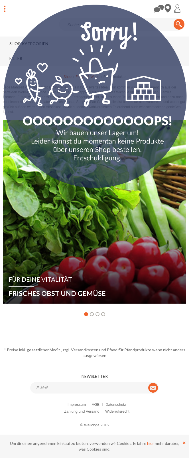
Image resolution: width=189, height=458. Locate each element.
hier (150, 443)
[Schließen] (184, 442)
